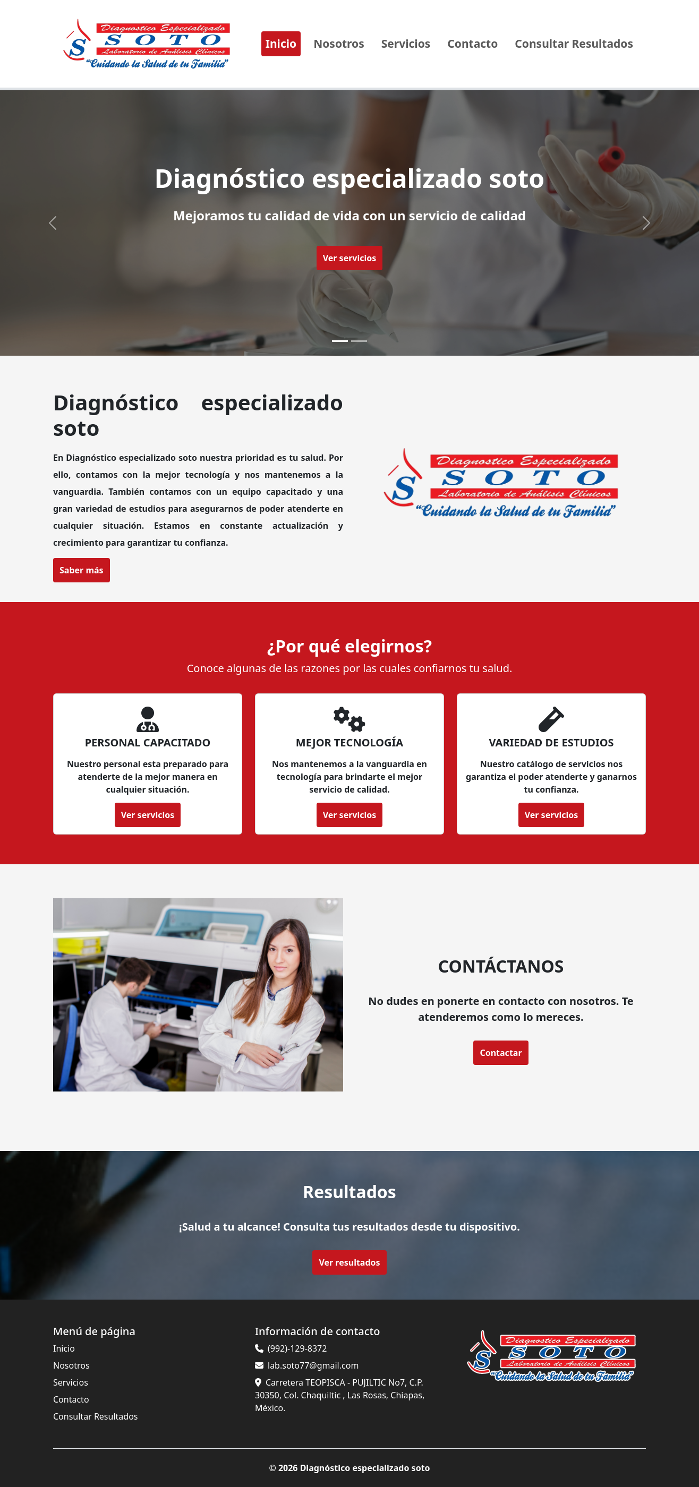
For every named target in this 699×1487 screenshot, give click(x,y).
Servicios (406, 43)
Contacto (472, 43)
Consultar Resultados (574, 43)
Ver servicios (350, 258)
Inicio (281, 43)
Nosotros (338, 43)
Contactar (489, 1048)
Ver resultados (349, 1263)
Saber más (71, 570)
